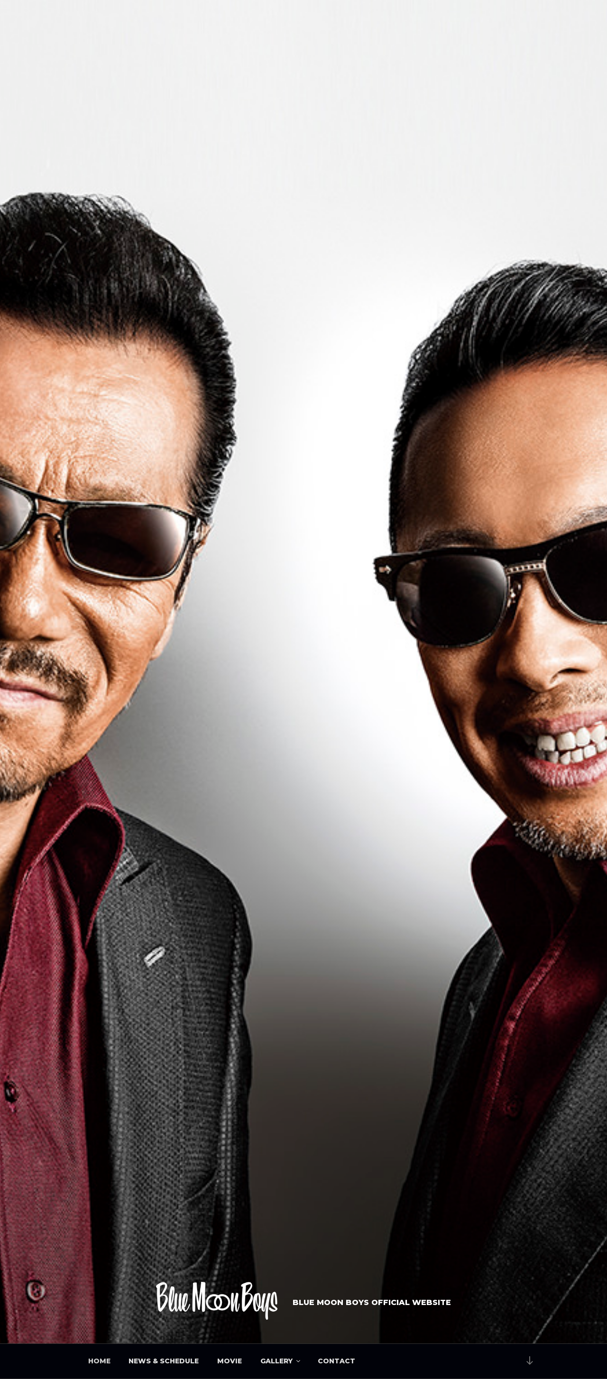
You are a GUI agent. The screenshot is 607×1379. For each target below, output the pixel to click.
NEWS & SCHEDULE (164, 1361)
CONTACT (336, 1361)
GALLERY (281, 1361)
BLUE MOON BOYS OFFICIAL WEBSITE (372, 1302)
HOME (99, 1361)
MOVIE (229, 1361)
